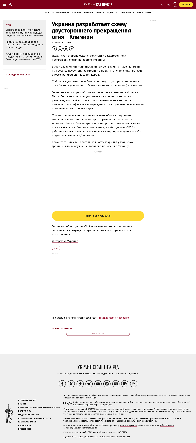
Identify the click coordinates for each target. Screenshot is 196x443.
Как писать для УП (27, 422)
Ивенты (100, 12)
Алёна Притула (167, 425)
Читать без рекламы (98, 215)
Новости (49, 12)
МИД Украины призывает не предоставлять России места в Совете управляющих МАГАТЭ (24, 56)
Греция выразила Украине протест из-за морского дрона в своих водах (24, 44)
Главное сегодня (62, 328)
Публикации (62, 12)
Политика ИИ (24, 411)
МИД (56, 248)
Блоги (140, 12)
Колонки (76, 12)
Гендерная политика (28, 415)
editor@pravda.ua (88, 428)
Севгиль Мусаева (128, 425)
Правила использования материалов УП (39, 407)
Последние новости (18, 74)
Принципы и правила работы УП (34, 418)
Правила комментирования (113, 317)
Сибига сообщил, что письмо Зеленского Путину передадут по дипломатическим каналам (24, 32)
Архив (148, 12)
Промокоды (24, 429)
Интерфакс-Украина (65, 241)
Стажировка (24, 425)
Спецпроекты (127, 12)
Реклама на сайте (27, 400)
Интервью (88, 12)
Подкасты (112, 12)
